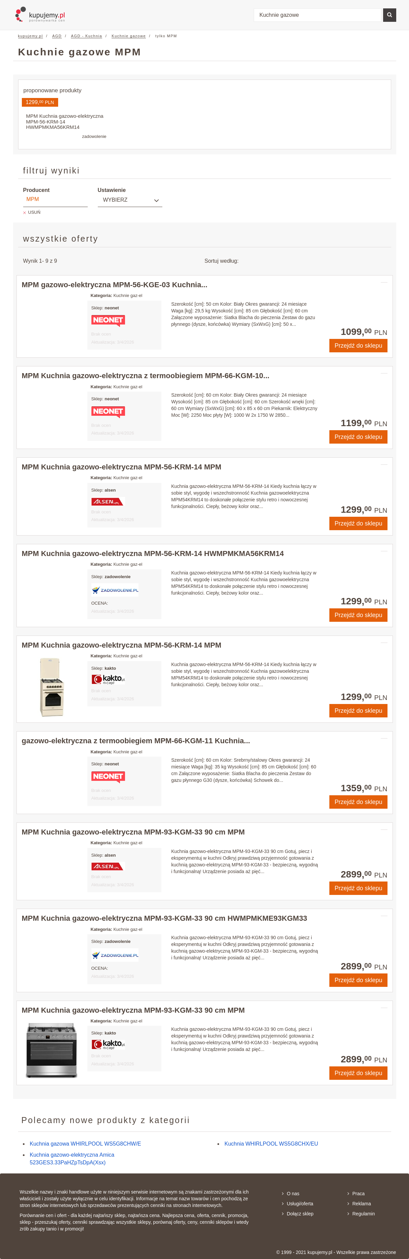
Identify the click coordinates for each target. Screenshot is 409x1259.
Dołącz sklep (298, 1213)
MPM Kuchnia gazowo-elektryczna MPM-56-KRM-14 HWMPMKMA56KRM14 (153, 553)
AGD (57, 36)
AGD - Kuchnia (86, 36)
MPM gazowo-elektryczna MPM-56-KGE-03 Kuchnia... (115, 285)
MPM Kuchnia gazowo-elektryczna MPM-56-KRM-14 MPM (121, 467)
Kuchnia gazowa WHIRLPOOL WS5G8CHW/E (85, 1144)
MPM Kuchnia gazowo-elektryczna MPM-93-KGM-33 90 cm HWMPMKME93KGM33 (165, 918)
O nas (290, 1193)
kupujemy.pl (30, 36)
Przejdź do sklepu (358, 345)
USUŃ (34, 212)
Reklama (359, 1203)
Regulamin (361, 1213)
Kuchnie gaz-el (127, 295)
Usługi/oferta (298, 1203)
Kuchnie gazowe (129, 36)
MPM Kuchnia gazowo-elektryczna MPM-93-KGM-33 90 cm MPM (133, 832)
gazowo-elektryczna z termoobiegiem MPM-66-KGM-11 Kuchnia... (136, 741)
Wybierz (115, 200)
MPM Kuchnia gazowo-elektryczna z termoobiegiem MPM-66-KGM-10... (146, 375)
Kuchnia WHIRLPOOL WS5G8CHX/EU (271, 1144)
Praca (356, 1193)
